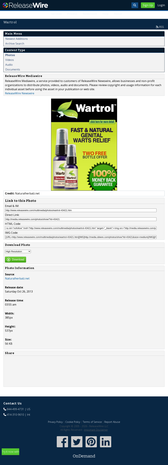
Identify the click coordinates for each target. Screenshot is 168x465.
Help (106, 14)
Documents (12, 69)
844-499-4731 (15, 409)
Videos (9, 60)
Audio (9, 65)
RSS (161, 27)
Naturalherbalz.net (17, 278)
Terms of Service (92, 422)
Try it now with (84, 454)
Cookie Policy (72, 422)
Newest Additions (16, 39)
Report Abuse (112, 422)
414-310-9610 (15, 414)
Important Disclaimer (96, 429)
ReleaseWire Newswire (19, 93)
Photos (10, 55)
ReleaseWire (25, 5)
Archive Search (14, 43)
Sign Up (148, 5)
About (118, 14)
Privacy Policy (55, 422)
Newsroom (90, 14)
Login (161, 5)
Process (72, 14)
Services (56, 14)
